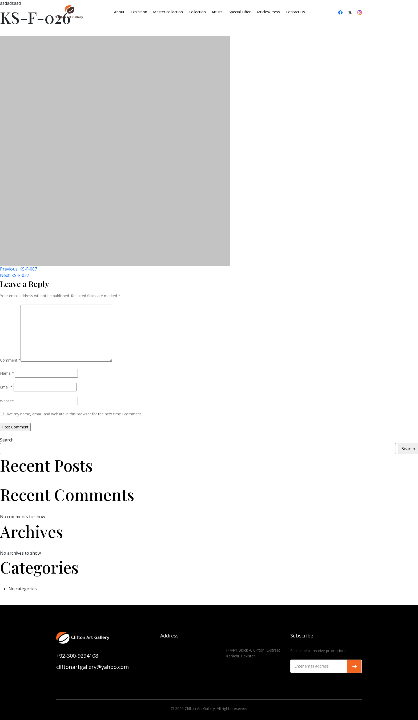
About (119, 11)
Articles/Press (268, 11)
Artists (217, 11)
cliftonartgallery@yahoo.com (92, 666)
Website (7, 400)
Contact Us (295, 11)
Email (6, 387)
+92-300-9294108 (77, 655)
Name (7, 373)
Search (7, 440)
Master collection (168, 11)
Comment (10, 360)
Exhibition (139, 11)
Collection (197, 11)
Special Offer (240, 11)
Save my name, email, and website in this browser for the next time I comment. (73, 413)
